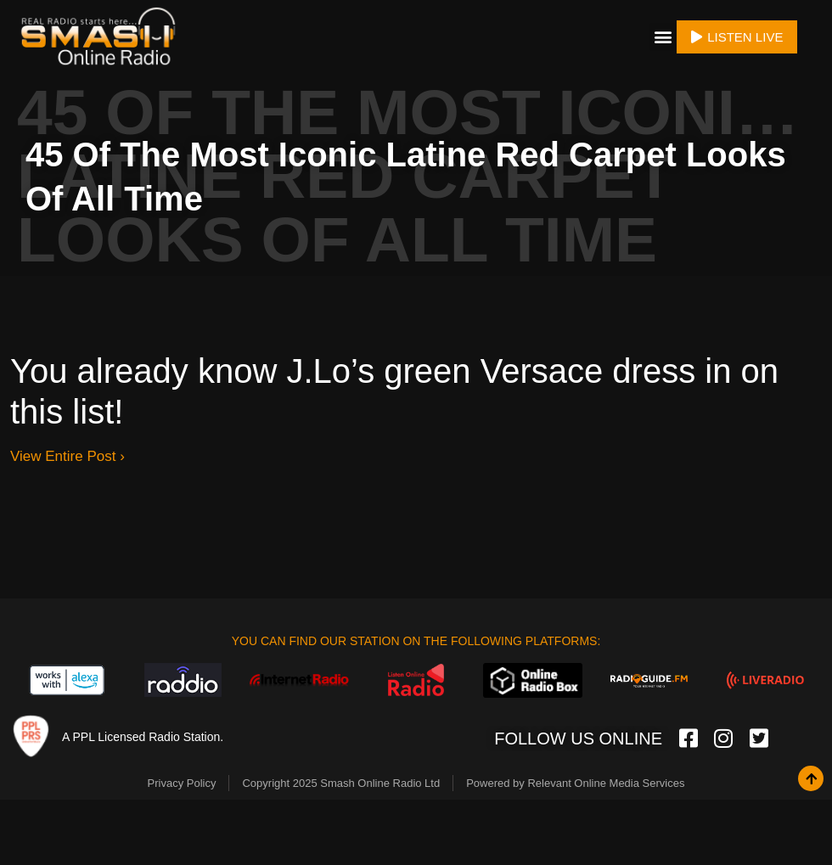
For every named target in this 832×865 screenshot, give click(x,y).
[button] (663, 34)
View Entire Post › (67, 450)
